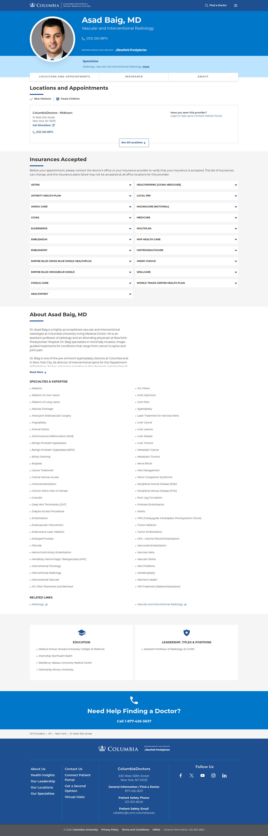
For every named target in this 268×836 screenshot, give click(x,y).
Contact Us (73, 769)
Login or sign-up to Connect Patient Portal (196, 116)
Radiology (38, 604)
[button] (134, 143)
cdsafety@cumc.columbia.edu (134, 813)
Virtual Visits (75, 797)
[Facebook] (180, 775)
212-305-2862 (196, 830)
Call (134, 721)
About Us (38, 769)
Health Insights (43, 775)
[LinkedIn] (224, 775)
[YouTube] (202, 775)
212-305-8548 (134, 802)
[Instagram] (213, 775)
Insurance (134, 77)
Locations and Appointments (64, 77)
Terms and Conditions (135, 830)
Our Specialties (42, 794)
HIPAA (156, 830)
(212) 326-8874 (97, 38)
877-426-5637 (134, 791)
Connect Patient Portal (78, 778)
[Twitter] (191, 775)
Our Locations (42, 787)
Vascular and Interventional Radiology (160, 604)
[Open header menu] (235, 5)
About (203, 77)
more (146, 66)
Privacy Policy (109, 830)
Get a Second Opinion (75, 789)
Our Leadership (43, 781)
